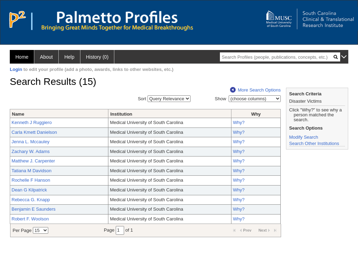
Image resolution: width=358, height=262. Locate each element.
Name (18, 114)
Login (16, 69)
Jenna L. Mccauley (30, 141)
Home (21, 57)
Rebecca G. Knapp (31, 199)
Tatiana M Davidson (31, 170)
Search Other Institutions (314, 143)
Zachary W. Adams (31, 151)
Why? (238, 122)
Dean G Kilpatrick (29, 189)
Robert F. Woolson (30, 218)
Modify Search (303, 137)
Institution (121, 114)
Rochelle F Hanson (31, 180)
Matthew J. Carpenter (33, 160)
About (46, 57)
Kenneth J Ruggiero (32, 122)
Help (69, 57)
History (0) (97, 57)
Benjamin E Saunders (34, 209)
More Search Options (255, 90)
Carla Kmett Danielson (34, 132)
